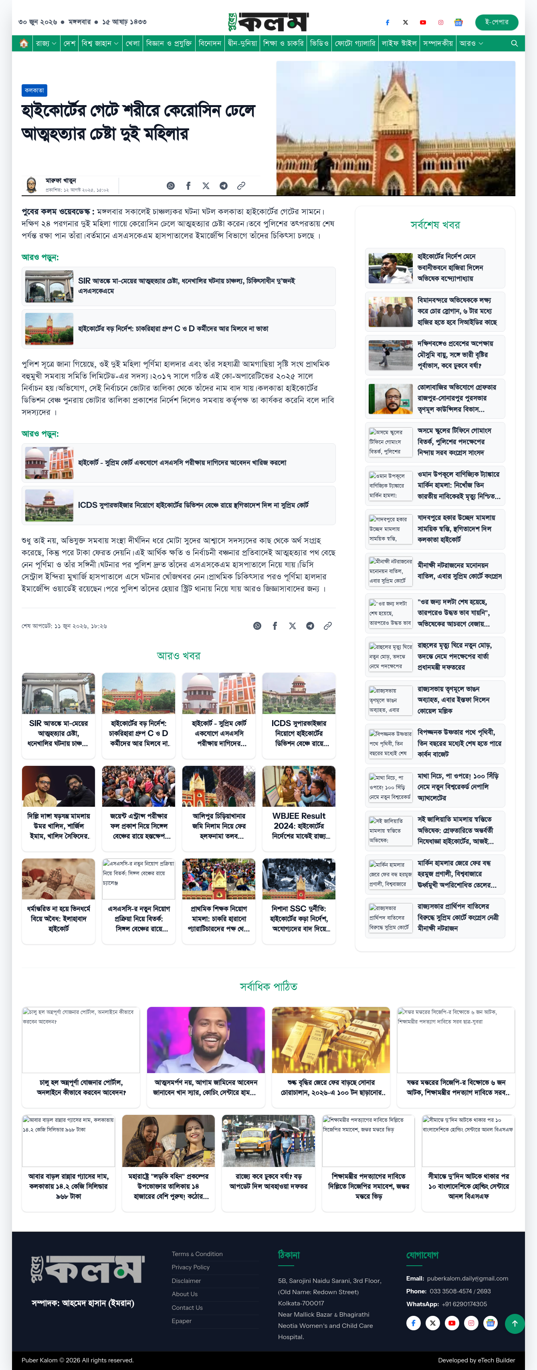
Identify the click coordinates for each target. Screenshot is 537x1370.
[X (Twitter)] (405, 22)
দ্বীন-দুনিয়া (242, 43)
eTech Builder (496, 1360)
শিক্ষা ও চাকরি (283, 43)
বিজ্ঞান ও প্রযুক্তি (169, 43)
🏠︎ (24, 43)
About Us (185, 1294)
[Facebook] (388, 22)
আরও (472, 43)
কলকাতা (34, 90)
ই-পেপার (497, 22)
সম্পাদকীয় (438, 43)
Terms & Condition (197, 1254)
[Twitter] (433, 1323)
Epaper (182, 1321)
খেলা (132, 43)
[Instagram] (441, 22)
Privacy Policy (191, 1267)
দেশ (69, 43)
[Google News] (458, 22)
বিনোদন (210, 43)
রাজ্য (46, 43)
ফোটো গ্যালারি (355, 43)
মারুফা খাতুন (61, 181)
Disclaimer (186, 1281)
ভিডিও (319, 43)
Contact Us (187, 1308)
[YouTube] (423, 22)
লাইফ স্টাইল (399, 43)
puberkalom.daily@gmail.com (468, 1278)
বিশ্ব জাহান (100, 43)
